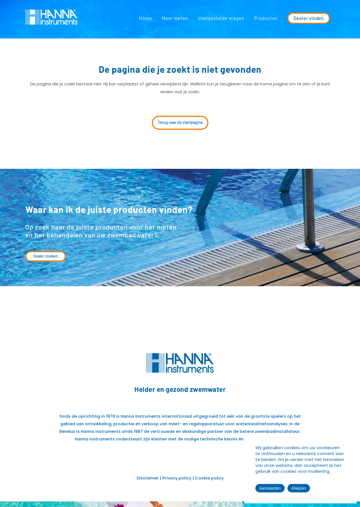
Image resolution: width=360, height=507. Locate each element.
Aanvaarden (270, 488)
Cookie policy (209, 478)
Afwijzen (298, 488)
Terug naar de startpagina (180, 122)
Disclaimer (148, 478)
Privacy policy (176, 478)
